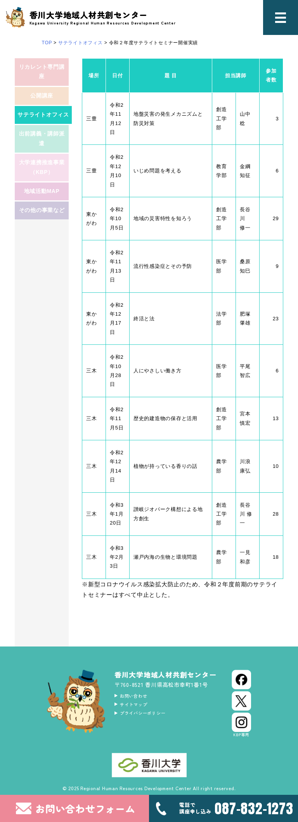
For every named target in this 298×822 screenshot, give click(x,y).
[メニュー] (280, 17)
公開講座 (41, 104)
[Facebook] (241, 679)
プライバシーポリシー (149, 717)
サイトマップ (138, 707)
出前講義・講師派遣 (41, 157)
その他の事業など (41, 245)
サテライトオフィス (44, 128)
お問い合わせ (138, 696)
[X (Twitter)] (241, 701)
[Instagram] (241, 725)
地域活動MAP (42, 221)
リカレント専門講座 (41, 74)
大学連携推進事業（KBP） (41, 191)
